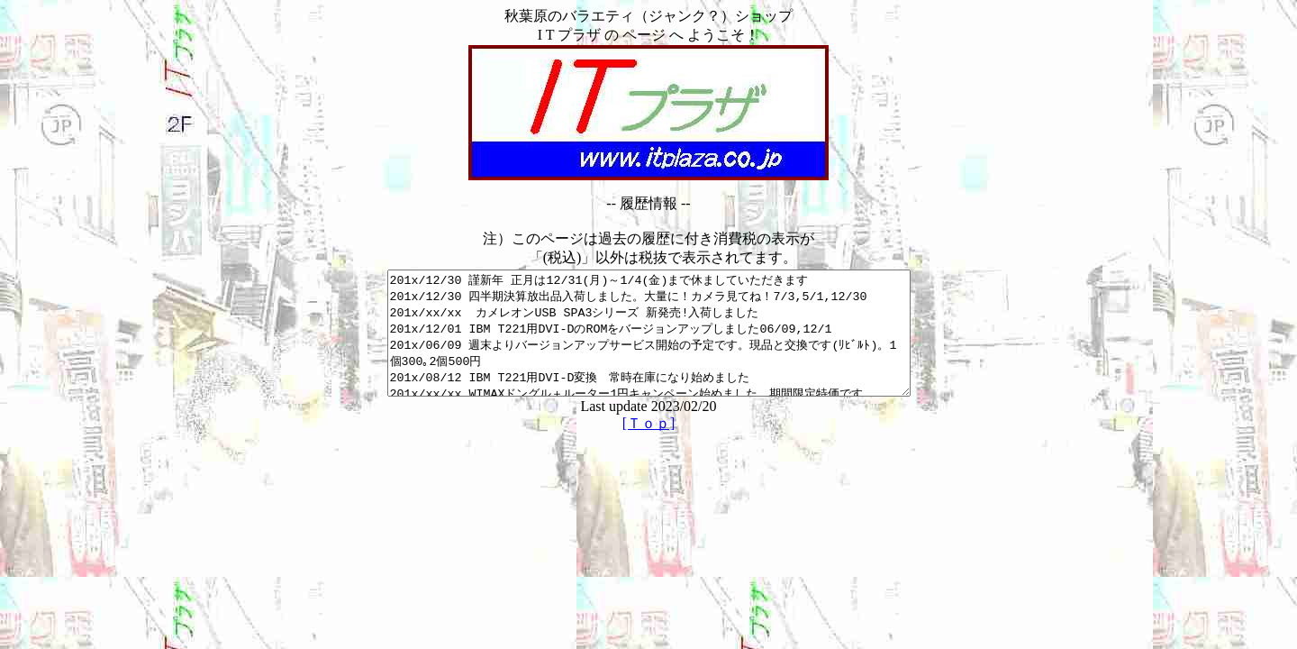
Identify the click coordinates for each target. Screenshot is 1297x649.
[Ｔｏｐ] (649, 447)
